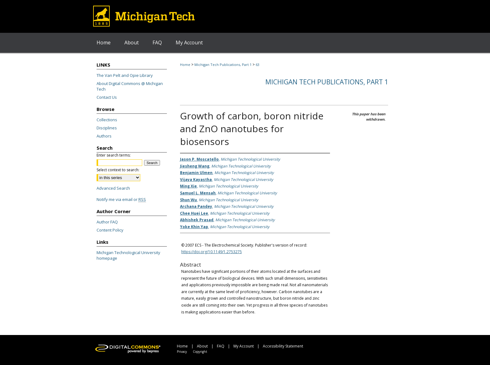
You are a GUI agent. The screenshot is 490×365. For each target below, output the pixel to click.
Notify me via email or (121, 199)
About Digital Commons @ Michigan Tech (130, 86)
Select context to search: (118, 169)
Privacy (182, 351)
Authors (104, 136)
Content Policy (110, 230)
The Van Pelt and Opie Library (125, 75)
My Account (243, 346)
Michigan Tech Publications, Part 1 (223, 64)
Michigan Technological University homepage (128, 255)
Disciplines (107, 128)
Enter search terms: (114, 155)
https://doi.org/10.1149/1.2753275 (211, 251)
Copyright (200, 351)
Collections (107, 119)
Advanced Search (113, 188)
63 (257, 64)
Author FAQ (107, 222)
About (202, 346)
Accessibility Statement (283, 346)
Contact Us (107, 97)
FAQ (220, 346)
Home (185, 64)
